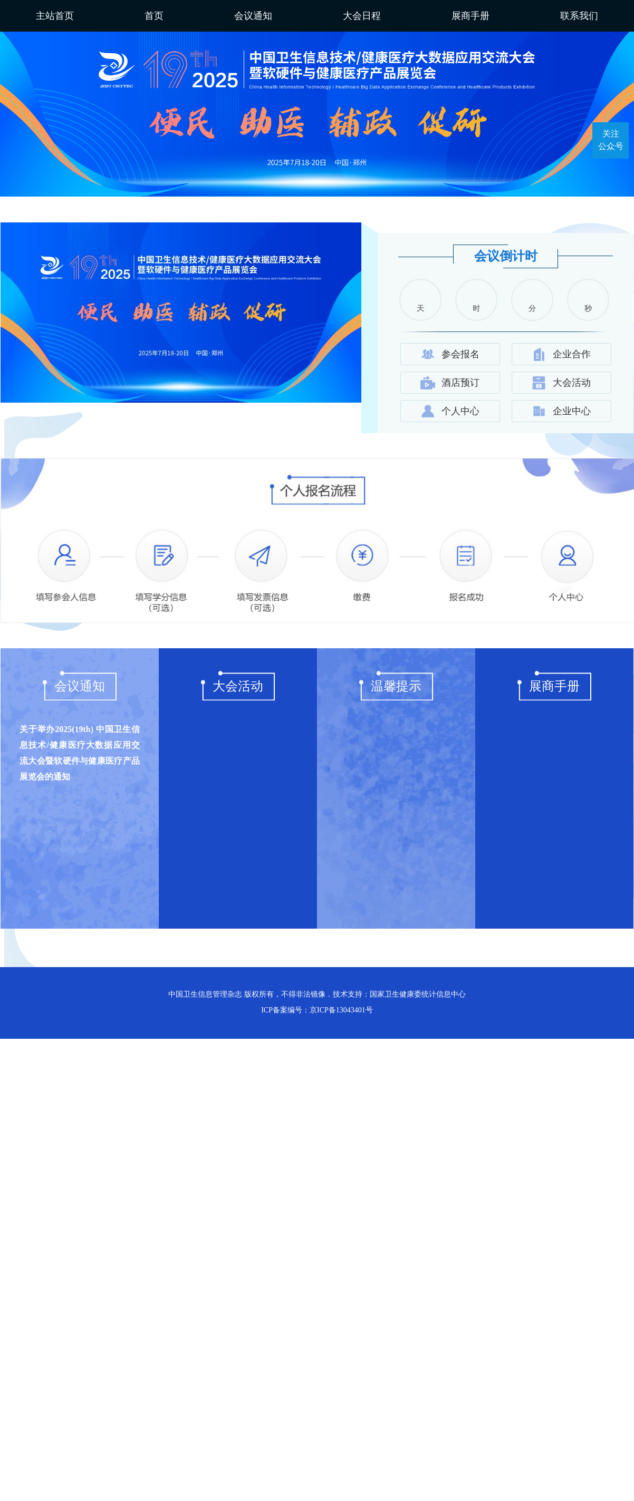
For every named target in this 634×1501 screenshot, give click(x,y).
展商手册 (470, 16)
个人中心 (449, 411)
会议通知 (253, 16)
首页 (154, 16)
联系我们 (579, 16)
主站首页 (55, 16)
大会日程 (362, 16)
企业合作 (561, 354)
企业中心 (561, 411)
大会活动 (561, 382)
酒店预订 (449, 382)
